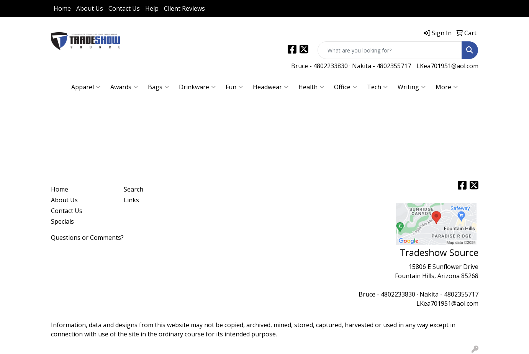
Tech (377, 87)
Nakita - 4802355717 (381, 66)
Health (311, 87)
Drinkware (197, 87)
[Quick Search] (390, 50)
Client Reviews (184, 8)
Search (133, 189)
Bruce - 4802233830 (319, 66)
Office (345, 87)
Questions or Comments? (87, 237)
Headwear (270, 87)
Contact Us (124, 8)
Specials (62, 221)
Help (152, 8)
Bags (158, 87)
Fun (234, 87)
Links (131, 200)
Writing (412, 87)
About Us (89, 8)
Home (62, 8)
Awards (124, 87)
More (447, 87)
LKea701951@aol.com (447, 66)
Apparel (85, 87)
